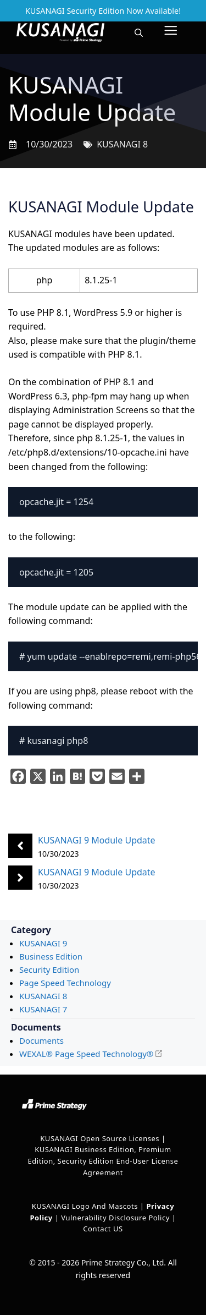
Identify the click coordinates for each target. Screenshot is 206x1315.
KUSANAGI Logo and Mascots (86, 1206)
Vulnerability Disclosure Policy (115, 1218)
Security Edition (49, 969)
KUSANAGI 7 (43, 1009)
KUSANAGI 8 (122, 144)
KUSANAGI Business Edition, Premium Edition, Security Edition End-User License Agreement (103, 1160)
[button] (139, 32)
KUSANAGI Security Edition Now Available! (103, 11)
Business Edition (50, 956)
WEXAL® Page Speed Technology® (86, 1053)
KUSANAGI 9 (43, 943)
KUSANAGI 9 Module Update (96, 840)
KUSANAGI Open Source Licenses (99, 1138)
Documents (41, 1040)
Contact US (103, 1229)
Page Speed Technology (65, 982)
